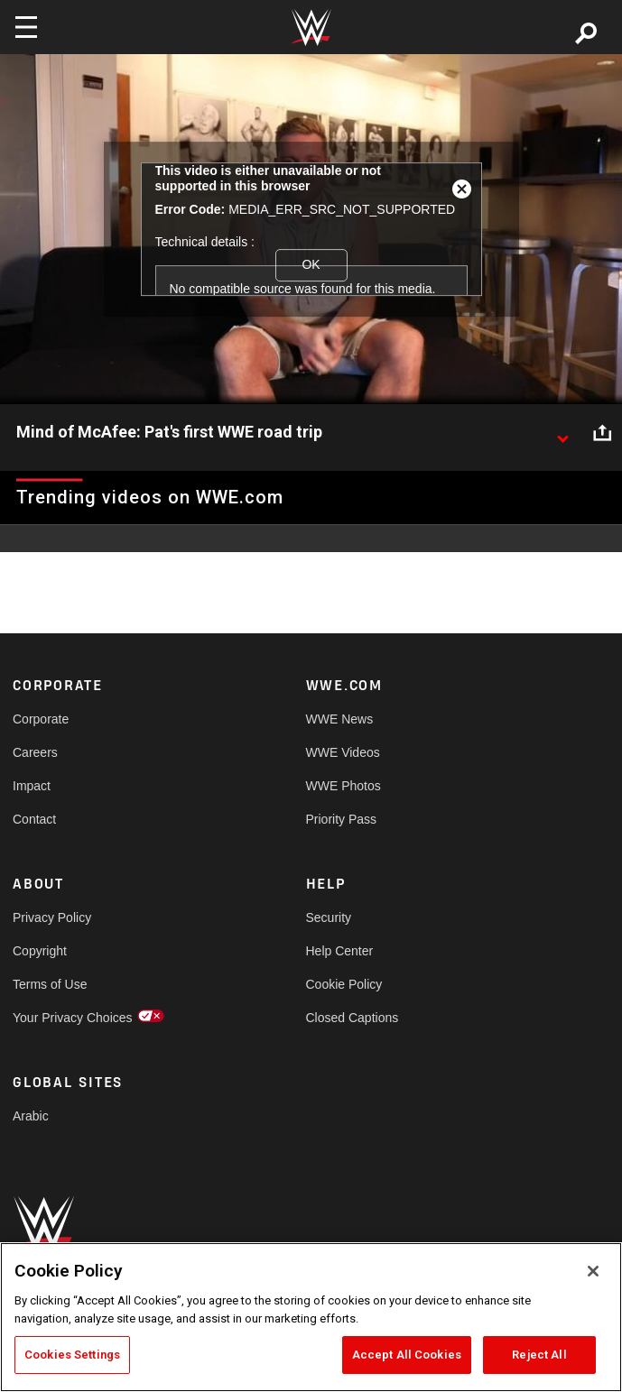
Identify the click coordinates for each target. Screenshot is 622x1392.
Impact (32, 786)
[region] (311, 1317)
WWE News (340, 719)
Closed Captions (352, 1017)
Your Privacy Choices (73, 1017)
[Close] (593, 1271)
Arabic (31, 1116)
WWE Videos (343, 752)
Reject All (539, 1354)
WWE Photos (343, 786)
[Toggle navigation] (26, 27)
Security (329, 917)
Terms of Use (50, 984)
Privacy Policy (52, 917)
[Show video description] (562, 433)
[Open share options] (602, 433)
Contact (34, 819)
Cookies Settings (72, 1354)
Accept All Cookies (406, 1354)
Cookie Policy (344, 984)
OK (311, 264)
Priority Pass (341, 819)
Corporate (41, 719)
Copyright (40, 951)
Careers (35, 752)
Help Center (340, 951)
